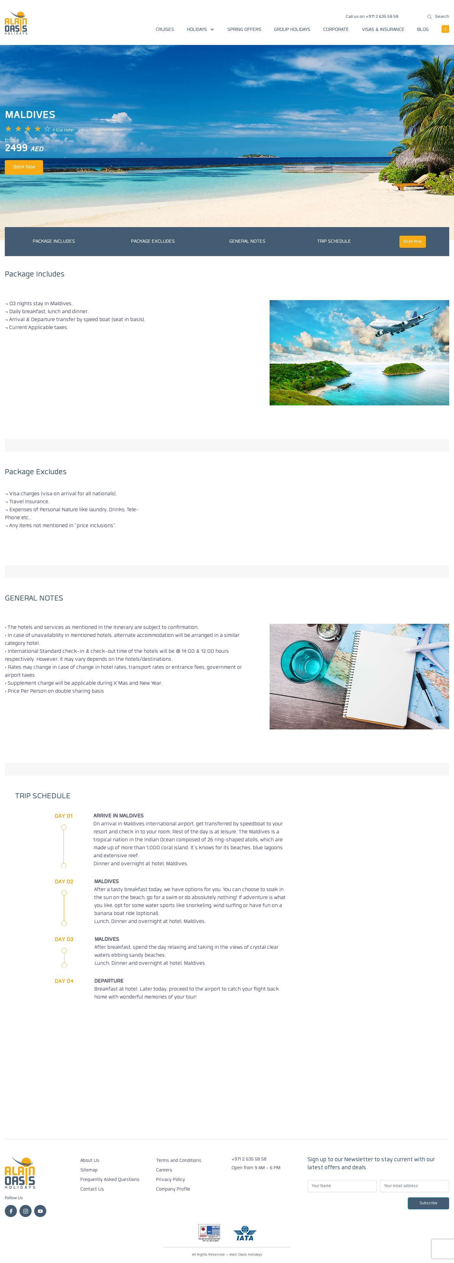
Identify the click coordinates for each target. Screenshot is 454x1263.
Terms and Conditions (178, 1160)
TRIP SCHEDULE (334, 241)
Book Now (24, 167)
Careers (164, 1170)
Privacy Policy (170, 1180)
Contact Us (92, 1189)
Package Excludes (153, 241)
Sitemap (89, 1170)
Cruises (165, 29)
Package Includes (54, 241)
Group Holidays (292, 29)
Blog (423, 29)
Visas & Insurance (383, 29)
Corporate (336, 29)
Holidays (201, 30)
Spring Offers (244, 29)
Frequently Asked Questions (109, 1180)
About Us (90, 1160)
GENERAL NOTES (247, 241)
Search (438, 16)
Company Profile (173, 1189)
